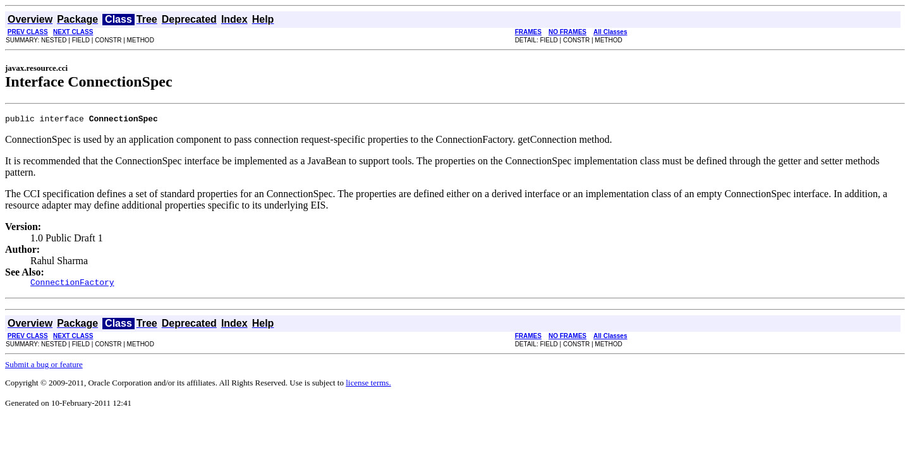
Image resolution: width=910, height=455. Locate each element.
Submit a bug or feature (44, 368)
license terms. (368, 386)
